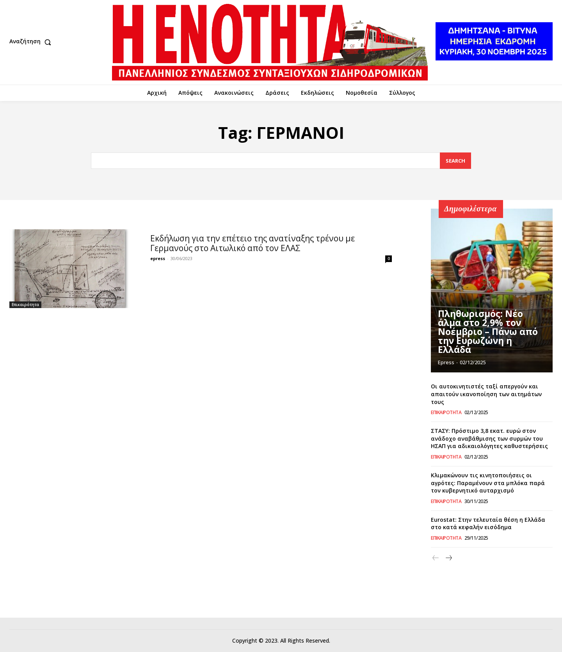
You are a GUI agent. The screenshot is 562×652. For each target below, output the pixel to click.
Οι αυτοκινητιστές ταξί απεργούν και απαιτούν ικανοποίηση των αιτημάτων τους (486, 394)
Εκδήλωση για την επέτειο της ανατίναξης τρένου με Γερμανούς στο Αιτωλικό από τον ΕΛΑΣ (252, 243)
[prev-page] (436, 558)
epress (157, 258)
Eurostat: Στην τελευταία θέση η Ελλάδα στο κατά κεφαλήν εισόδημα (488, 523)
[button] (32, 42)
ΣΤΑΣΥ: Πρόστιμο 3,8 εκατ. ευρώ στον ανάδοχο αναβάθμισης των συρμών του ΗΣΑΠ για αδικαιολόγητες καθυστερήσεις (489, 438)
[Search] (455, 160)
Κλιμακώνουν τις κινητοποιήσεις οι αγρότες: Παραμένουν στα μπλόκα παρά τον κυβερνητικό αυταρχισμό (488, 482)
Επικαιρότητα (25, 304)
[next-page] (448, 558)
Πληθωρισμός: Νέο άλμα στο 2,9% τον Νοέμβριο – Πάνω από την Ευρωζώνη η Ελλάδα (492, 338)
